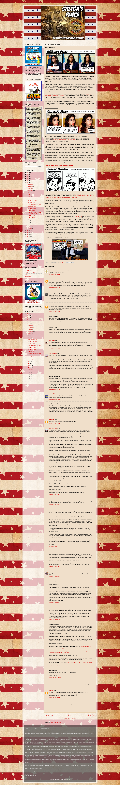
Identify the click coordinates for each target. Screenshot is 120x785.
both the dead (78, 216)
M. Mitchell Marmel (53, 393)
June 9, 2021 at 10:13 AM (54, 423)
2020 (28, 230)
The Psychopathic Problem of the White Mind (64, 139)
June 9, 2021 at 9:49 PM (54, 619)
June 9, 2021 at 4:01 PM (54, 566)
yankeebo (51, 690)
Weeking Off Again (32, 206)
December (30, 184)
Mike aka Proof (52, 269)
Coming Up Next (31, 217)
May (29, 220)
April (29, 222)
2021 (28, 182)
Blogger (68, 779)
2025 (28, 174)
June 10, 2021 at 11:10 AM (55, 665)
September (30, 190)
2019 (28, 232)
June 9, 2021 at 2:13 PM (54, 504)
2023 (28, 178)
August (30, 192)
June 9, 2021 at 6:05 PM (54, 576)
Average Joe (52, 304)
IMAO (26, 274)
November (30, 186)
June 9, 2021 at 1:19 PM (54, 494)
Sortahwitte (51, 279)
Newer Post (49, 715)
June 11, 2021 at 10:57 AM (55, 677)
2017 (28, 236)
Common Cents (28, 270)
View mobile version (70, 718)
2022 (28, 180)
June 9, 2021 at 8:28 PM (54, 602)
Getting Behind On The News (34, 204)
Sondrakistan (28, 276)
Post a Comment (51, 709)
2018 (28, 234)
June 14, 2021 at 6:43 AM (54, 697)
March (29, 224)
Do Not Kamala (31, 210)
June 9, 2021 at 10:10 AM (54, 415)
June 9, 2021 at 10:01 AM (54, 399)
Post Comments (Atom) (56, 722)
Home (70, 715)
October (30, 188)
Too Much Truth (31, 202)
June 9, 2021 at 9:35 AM (54, 389)
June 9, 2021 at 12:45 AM (54, 274)
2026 (28, 172)
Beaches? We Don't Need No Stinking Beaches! (34, 213)
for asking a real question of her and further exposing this (79, 662)
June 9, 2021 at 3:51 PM (54, 546)
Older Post (91, 715)
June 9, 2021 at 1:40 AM (54, 287)
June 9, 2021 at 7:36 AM (54, 300)
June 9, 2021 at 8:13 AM (54, 336)
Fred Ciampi (52, 340)
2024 (28, 176)
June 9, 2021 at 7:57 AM (54, 311)
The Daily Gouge (29, 278)
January (30, 228)
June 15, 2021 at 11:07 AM (55, 705)
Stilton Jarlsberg (53, 428)
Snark (50, 291)
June (29, 196)
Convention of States (30, 272)
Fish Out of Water (53, 353)
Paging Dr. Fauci (31, 215)
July (29, 194)
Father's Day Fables (32, 200)
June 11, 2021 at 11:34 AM (55, 685)
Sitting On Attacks (32, 208)
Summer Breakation (32, 198)
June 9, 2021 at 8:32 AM (54, 348)
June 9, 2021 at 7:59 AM (54, 323)
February (30, 226)
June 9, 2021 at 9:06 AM (54, 372)
